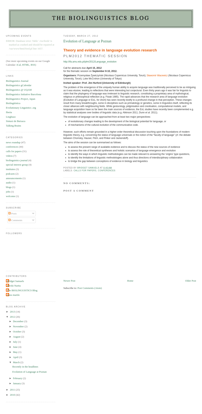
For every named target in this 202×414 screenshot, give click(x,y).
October (17, 331)
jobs (8, 191)
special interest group (17, 164)
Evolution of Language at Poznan (29, 371)
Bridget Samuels (15, 281)
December (18, 321)
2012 (13, 316)
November (18, 326)
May (15, 352)
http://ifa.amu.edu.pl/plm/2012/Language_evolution (90, 61)
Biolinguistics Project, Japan (20, 98)
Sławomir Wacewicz (157, 75)
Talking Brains (13, 125)
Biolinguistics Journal (17, 80)
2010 (13, 394)
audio (9, 182)
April (16, 357)
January (17, 383)
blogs (8, 187)
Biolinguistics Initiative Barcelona (23, 94)
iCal (19, 64)
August (17, 336)
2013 (13, 311)
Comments (15, 220)
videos (9, 155)
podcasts (10, 173)
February (18, 378)
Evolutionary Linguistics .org (21, 107)
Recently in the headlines (25, 366)
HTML (25, 64)
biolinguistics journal (17, 160)
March (16, 362)
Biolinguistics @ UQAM (19, 89)
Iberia (9, 112)
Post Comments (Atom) (90, 288)
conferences (107, 170)
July (15, 341)
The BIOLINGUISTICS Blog (22, 290)
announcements (14, 178)
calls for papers (85, 170)
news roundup (13, 142)
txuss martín (13, 294)
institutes (10, 169)
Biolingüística (13, 103)
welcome (10, 196)
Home (130, 280)
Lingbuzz (11, 116)
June (15, 346)
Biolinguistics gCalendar (18, 85)
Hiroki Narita (14, 285)
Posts (12, 213)
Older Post (190, 280)
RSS (33, 64)
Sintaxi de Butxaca (15, 121)
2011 (13, 389)
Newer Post (69, 280)
